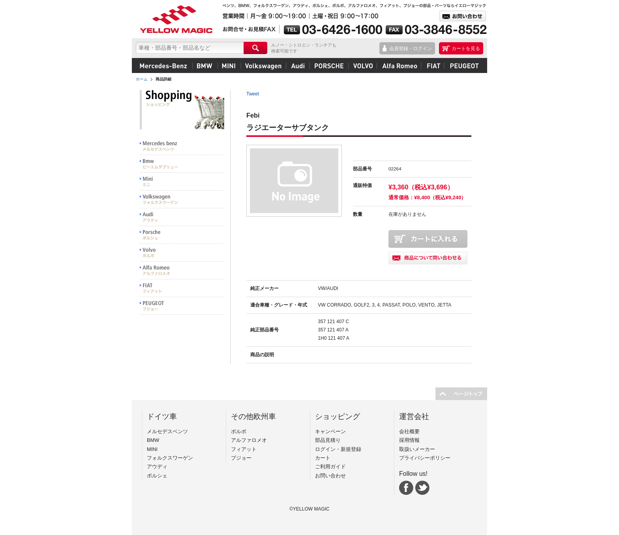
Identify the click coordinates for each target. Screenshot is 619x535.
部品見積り (328, 440)
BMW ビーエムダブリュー (182, 164)
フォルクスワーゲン (263, 65)
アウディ (298, 65)
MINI (229, 65)
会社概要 (409, 431)
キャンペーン (330, 431)
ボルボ (362, 65)
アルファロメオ (399, 65)
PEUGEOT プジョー (182, 306)
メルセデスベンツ (163, 65)
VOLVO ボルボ (182, 253)
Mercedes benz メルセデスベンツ (182, 146)
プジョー (463, 65)
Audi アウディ (182, 217)
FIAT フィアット (182, 288)
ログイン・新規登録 (338, 449)
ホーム (142, 79)
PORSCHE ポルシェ (182, 235)
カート (322, 458)
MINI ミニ (182, 182)
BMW (205, 65)
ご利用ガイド (330, 467)
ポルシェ (329, 65)
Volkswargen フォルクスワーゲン (182, 199)
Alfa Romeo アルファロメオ (182, 270)
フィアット (432, 65)
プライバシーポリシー (424, 458)
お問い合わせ (330, 476)
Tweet (252, 94)
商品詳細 (163, 79)
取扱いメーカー (417, 449)
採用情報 (409, 440)
